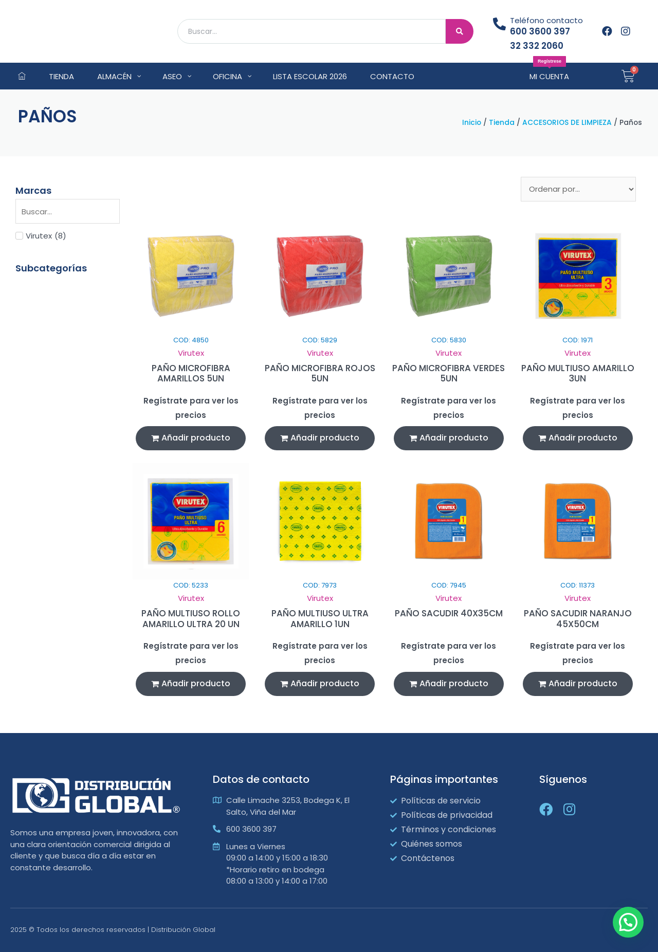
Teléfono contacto (546, 20)
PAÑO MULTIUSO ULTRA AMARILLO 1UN (320, 618)
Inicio (471, 122)
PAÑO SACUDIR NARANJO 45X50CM (578, 618)
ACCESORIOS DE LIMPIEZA (567, 122)
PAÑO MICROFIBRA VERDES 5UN (448, 373)
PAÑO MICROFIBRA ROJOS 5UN (320, 373)
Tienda (502, 122)
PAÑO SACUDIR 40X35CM (449, 613)
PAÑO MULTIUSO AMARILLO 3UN (577, 373)
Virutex (191, 352)
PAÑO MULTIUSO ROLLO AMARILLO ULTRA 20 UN (190, 618)
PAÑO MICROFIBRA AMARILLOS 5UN (191, 373)
